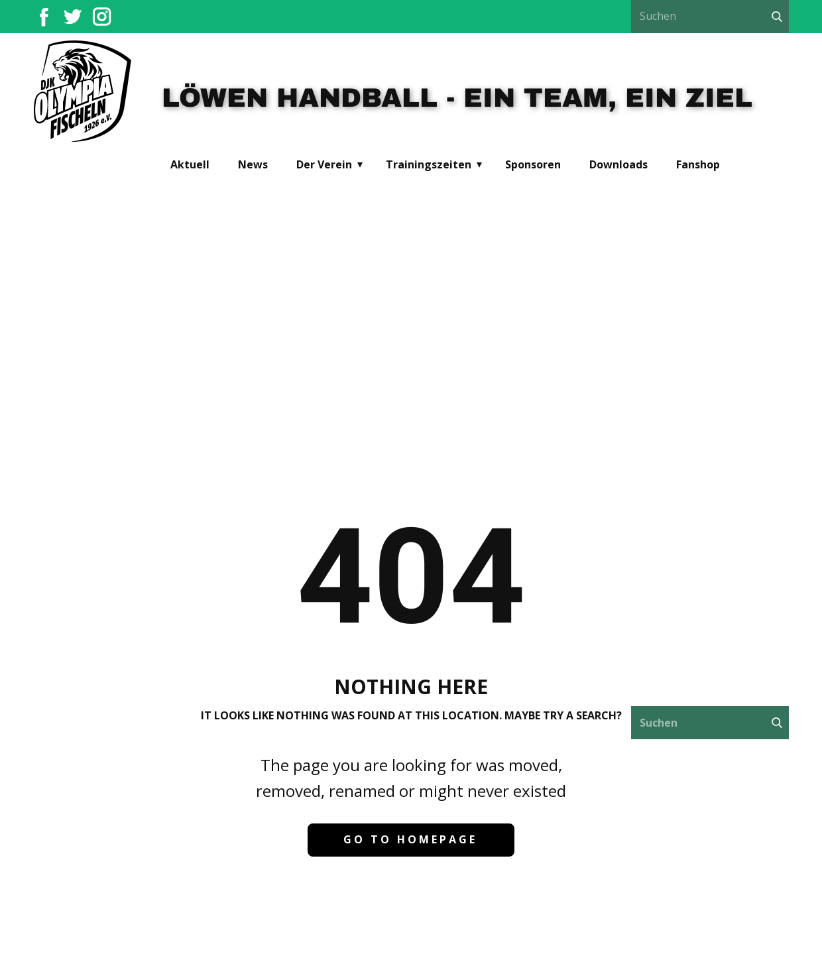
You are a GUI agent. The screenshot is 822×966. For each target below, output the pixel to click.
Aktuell (189, 164)
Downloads (618, 164)
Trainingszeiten (428, 164)
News (253, 164)
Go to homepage (410, 839)
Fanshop (698, 164)
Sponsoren (533, 164)
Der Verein (324, 164)
